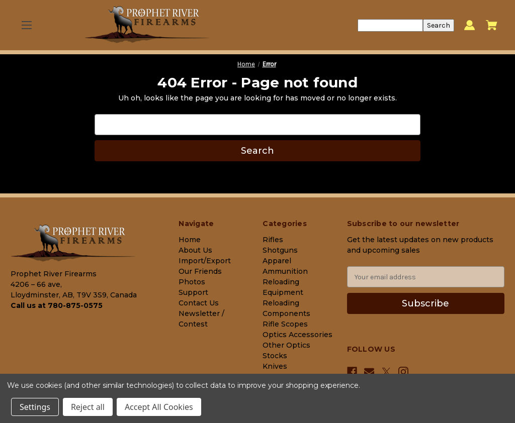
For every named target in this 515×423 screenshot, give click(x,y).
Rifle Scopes (285, 324)
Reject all (88, 406)
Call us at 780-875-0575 (57, 305)
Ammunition (285, 271)
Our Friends (200, 271)
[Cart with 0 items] (491, 25)
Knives (275, 366)
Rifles (273, 239)
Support (193, 292)
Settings (35, 406)
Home (190, 239)
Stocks (275, 355)
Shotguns (280, 250)
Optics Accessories (297, 334)
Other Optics (286, 345)
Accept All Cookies (159, 406)
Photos (192, 281)
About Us (195, 250)
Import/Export (205, 260)
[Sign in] (469, 25)
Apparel (277, 260)
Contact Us (199, 302)
